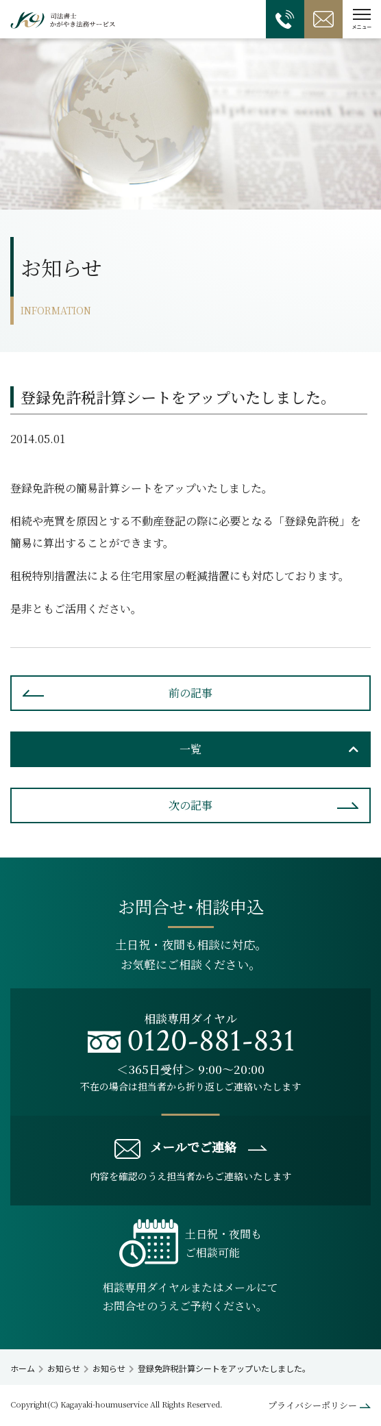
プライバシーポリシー (312, 1405)
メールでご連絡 (175, 1148)
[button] (362, 19)
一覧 (190, 749)
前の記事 (190, 693)
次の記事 (190, 805)
